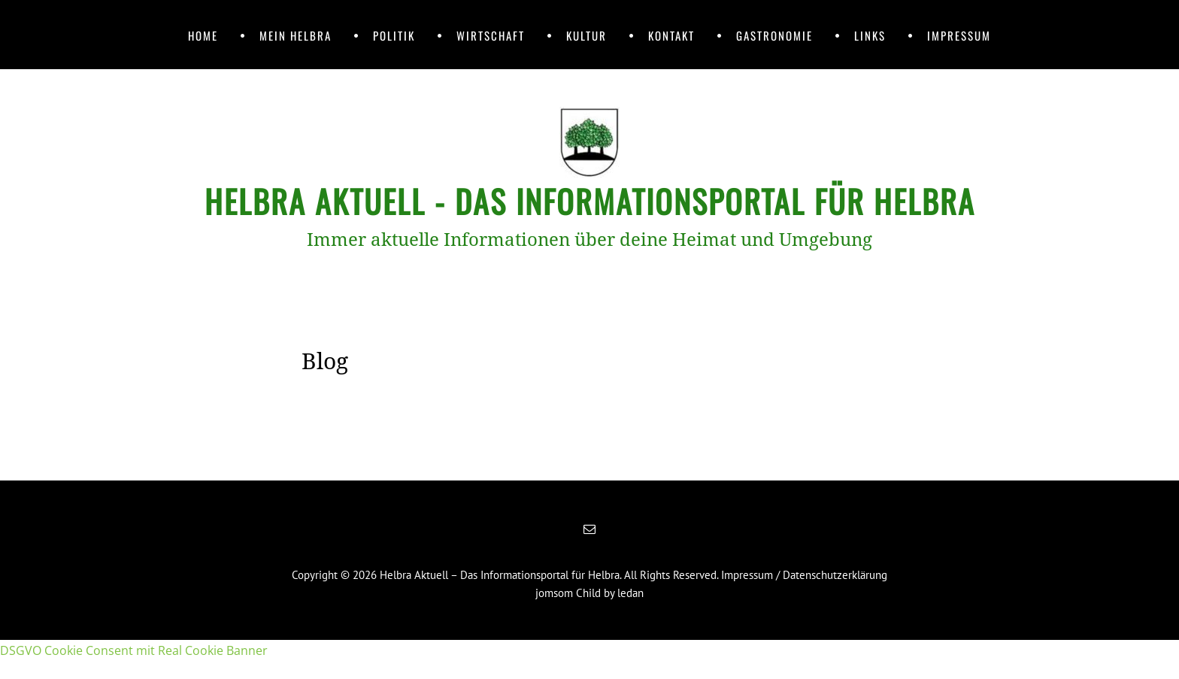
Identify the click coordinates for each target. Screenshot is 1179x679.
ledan (630, 593)
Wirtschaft (490, 35)
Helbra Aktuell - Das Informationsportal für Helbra (590, 200)
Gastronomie (774, 35)
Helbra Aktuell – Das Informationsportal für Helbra (500, 575)
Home (203, 35)
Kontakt (671, 35)
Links (870, 35)
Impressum (959, 35)
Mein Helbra (295, 35)
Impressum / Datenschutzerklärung (804, 575)
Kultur (586, 35)
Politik (394, 35)
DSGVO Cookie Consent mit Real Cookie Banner (134, 650)
